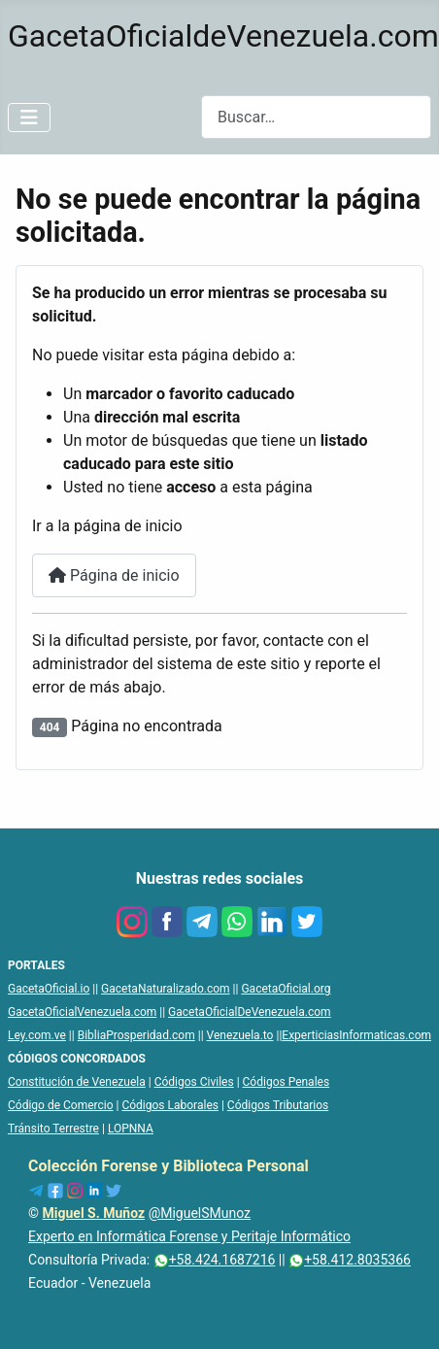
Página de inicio (114, 575)
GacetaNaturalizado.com (165, 988)
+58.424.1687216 (214, 1259)
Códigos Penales (286, 1082)
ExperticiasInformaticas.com (356, 1035)
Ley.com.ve (37, 1035)
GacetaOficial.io (48, 988)
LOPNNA (130, 1128)
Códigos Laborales (170, 1105)
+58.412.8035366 (349, 1259)
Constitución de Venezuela (77, 1082)
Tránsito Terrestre (53, 1128)
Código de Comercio (61, 1105)
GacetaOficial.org (285, 988)
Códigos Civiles (194, 1082)
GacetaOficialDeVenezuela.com (249, 1012)
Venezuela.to (240, 1035)
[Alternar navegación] (29, 117)
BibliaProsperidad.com (136, 1035)
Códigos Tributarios (277, 1105)
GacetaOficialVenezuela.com (82, 1012)
